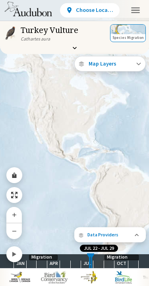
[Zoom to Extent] (14, 195)
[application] (74, 143)
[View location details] (90, 10)
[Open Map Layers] (110, 63)
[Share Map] (14, 175)
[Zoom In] (14, 215)
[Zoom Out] (14, 231)
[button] (110, 234)
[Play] (14, 254)
